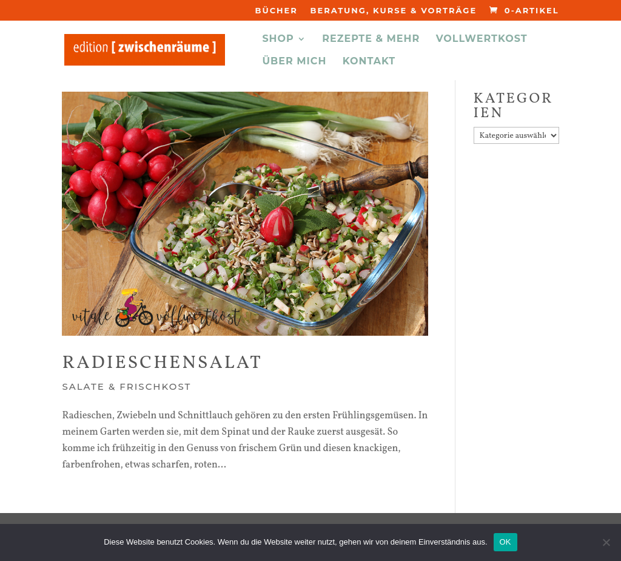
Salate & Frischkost (126, 386)
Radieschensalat (162, 363)
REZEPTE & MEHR (371, 39)
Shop (278, 39)
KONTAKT (369, 62)
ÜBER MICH (294, 62)
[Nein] (606, 542)
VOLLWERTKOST (482, 39)
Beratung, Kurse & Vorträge (393, 11)
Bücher (276, 11)
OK (505, 541)
